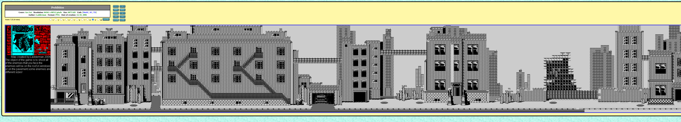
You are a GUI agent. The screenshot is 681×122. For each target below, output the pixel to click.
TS (94, 12)
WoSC (86, 12)
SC (91, 12)
